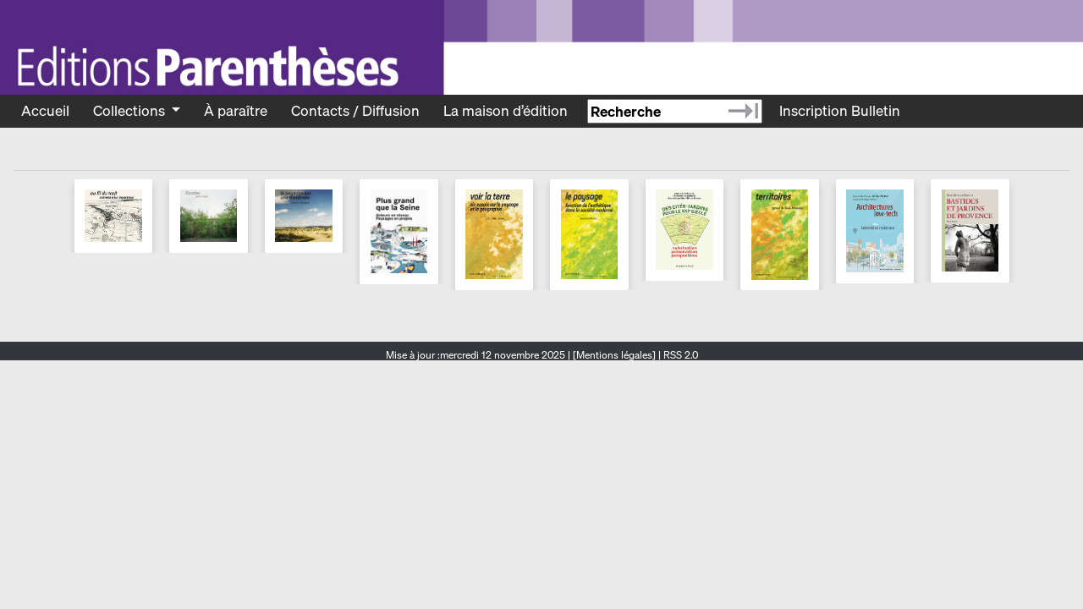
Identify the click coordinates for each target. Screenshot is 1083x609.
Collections (130, 110)
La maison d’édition (505, 110)
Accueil (45, 110)
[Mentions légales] (614, 354)
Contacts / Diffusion (355, 110)
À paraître (235, 110)
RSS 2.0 (679, 354)
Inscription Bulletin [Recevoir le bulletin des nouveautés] (839, 110)
